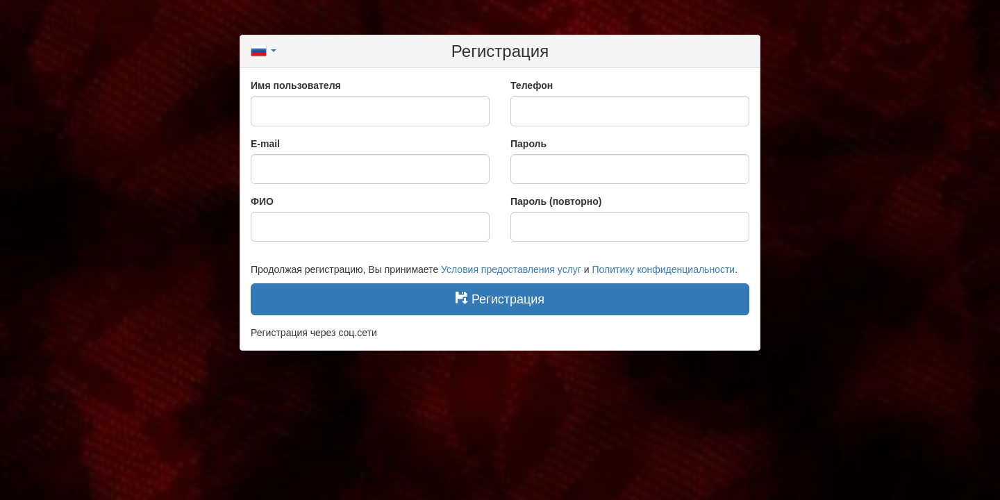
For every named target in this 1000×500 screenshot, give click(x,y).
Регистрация (500, 299)
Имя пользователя (296, 85)
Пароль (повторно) (556, 201)
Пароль (528, 143)
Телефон (531, 85)
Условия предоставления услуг (511, 269)
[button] (263, 49)
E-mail (265, 143)
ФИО (262, 201)
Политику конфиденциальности (663, 269)
